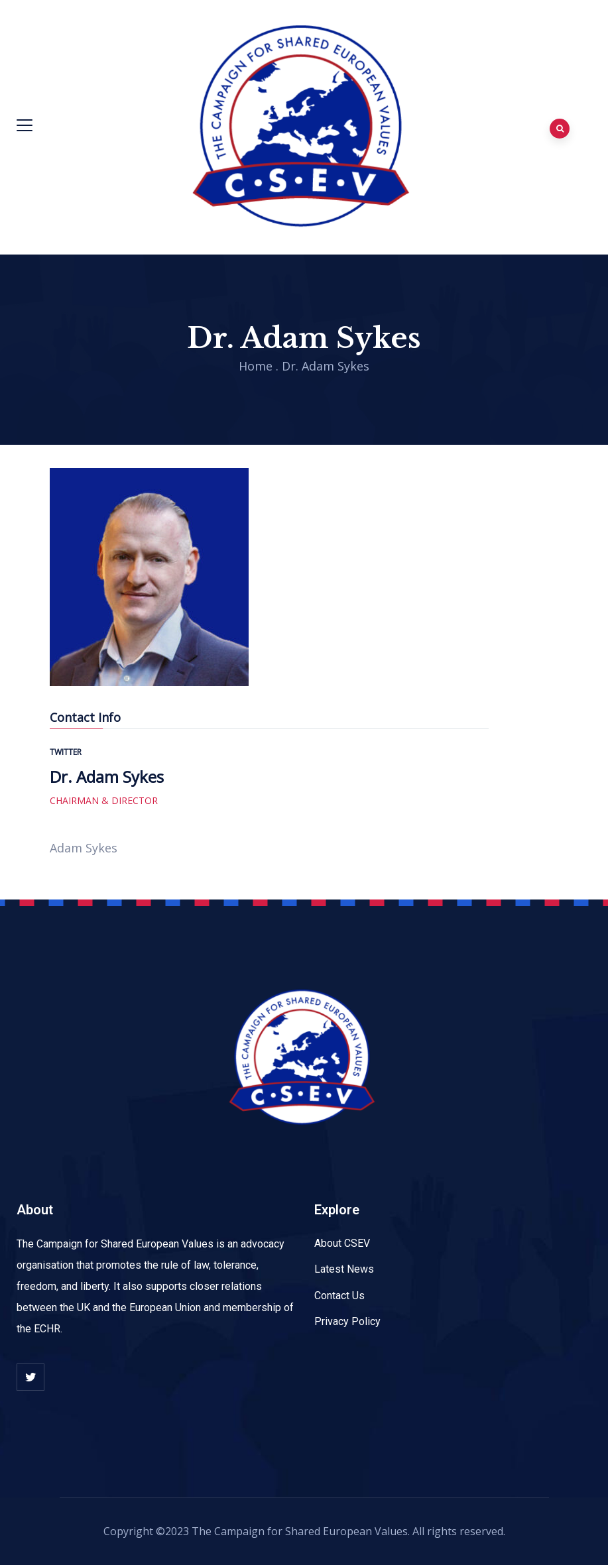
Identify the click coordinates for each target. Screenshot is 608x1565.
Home (256, 366)
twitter (66, 752)
